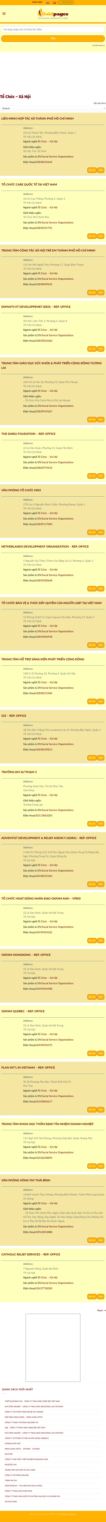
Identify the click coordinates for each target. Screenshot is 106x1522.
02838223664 (44, 161)
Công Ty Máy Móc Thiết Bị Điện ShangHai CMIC (26, 1459)
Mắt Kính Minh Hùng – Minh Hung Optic (24, 1417)
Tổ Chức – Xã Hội (48, 141)
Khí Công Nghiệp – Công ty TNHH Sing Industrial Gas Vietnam (34, 1406)
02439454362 (44, 932)
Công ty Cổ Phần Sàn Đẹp (17, 1475)
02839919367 (44, 411)
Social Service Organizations (58, 156)
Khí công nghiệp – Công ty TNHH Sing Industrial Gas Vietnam (34, 1433)
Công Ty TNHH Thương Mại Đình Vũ (21, 1422)
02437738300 (44, 1288)
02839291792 (44, 227)
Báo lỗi (92, 170)
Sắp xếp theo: (100, 103)
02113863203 (44, 815)
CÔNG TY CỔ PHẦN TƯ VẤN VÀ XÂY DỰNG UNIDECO (27, 1438)
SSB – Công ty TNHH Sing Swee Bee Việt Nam (25, 1428)
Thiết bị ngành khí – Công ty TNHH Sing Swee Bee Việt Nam (32, 1401)
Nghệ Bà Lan (11, 1465)
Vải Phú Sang (11, 1502)
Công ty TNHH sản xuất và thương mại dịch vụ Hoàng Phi (32, 1496)
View (101, 170)
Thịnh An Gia (11, 1480)
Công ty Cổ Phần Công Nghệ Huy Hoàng (24, 1412)
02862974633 (44, 467)
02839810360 (44, 340)
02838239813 (44, 749)
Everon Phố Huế (12, 1443)
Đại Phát (9, 1454)
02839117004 (44, 524)
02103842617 (44, 1101)
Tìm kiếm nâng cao (98, 45)
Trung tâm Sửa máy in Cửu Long (20, 1470)
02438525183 (44, 875)
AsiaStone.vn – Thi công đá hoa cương (23, 1486)
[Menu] (4, 13)
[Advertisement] (53, 74)
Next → (101, 1310)
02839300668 (44, 580)
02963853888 (44, 1232)
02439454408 (44, 988)
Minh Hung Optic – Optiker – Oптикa (22, 1449)
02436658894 (44, 1157)
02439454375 (44, 1045)
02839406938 (44, 636)
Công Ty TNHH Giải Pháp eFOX (18, 1491)
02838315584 (44, 693)
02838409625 (44, 284)
